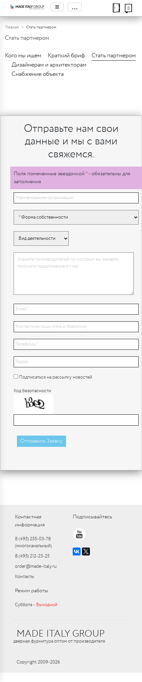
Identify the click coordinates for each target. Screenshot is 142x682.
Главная (12, 27)
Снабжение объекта (38, 74)
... (74, 7)
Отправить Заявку (41, 441)
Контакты (24, 576)
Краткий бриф (66, 55)
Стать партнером (114, 55)
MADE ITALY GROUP (61, 634)
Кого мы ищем (23, 55)
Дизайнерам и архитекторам (49, 65)
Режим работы (31, 591)
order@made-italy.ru (36, 566)
